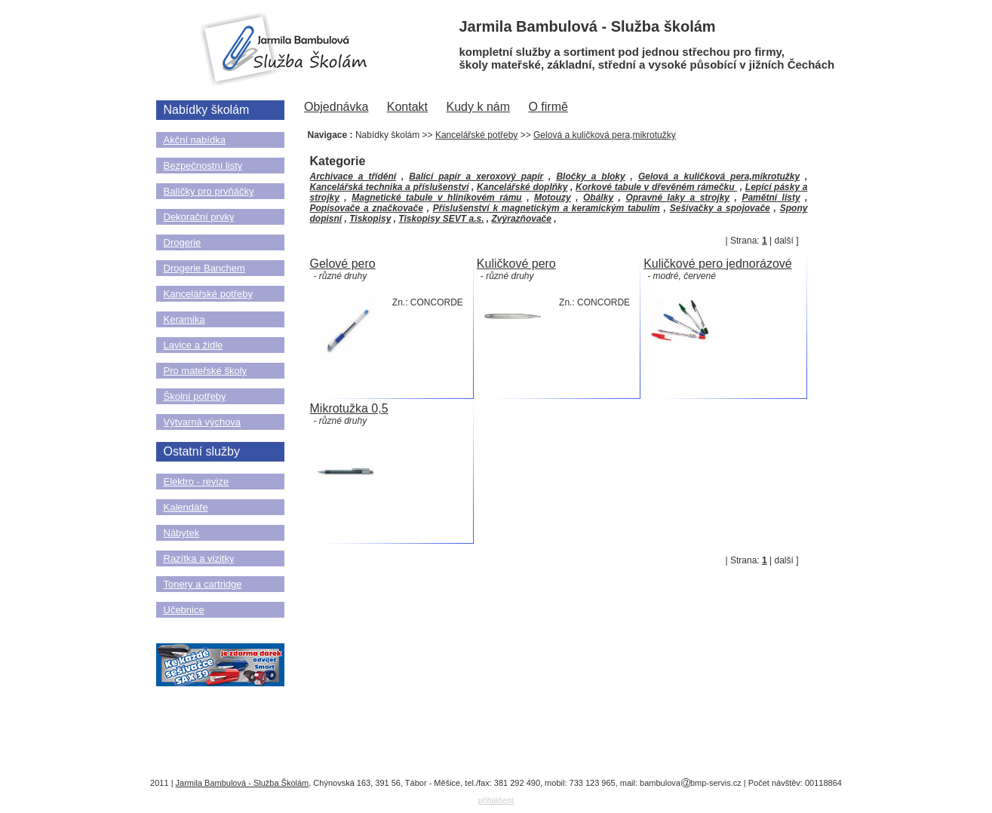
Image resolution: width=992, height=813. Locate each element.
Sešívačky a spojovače (720, 208)
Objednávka (336, 106)
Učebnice (184, 609)
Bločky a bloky (590, 176)
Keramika (184, 319)
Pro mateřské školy (205, 370)
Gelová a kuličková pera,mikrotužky (604, 135)
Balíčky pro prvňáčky (209, 191)
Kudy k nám (478, 106)
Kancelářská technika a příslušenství (389, 187)
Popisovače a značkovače (366, 208)
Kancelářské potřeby (208, 293)
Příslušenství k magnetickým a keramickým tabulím (546, 208)
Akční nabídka (195, 140)
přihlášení (496, 800)
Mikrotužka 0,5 (349, 408)
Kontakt (407, 106)
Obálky (598, 197)
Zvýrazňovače (521, 218)
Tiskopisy (370, 218)
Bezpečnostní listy (203, 165)
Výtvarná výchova (202, 422)
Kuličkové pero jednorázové (717, 263)
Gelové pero (343, 263)
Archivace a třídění (353, 176)
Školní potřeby (195, 396)
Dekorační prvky (199, 216)
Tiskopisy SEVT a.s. (441, 218)
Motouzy (552, 197)
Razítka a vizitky (199, 558)
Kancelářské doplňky (522, 187)
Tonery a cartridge (203, 584)
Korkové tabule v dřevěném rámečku (656, 187)
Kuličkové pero (516, 263)
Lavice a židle (193, 345)
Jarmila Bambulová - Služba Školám (242, 782)
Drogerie (182, 242)
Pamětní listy (771, 197)
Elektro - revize (196, 481)
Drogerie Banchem (204, 268)
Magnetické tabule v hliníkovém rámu (436, 197)
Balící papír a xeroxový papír (476, 176)
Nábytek (182, 532)
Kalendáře (186, 507)
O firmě (547, 106)
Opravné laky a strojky (677, 197)
